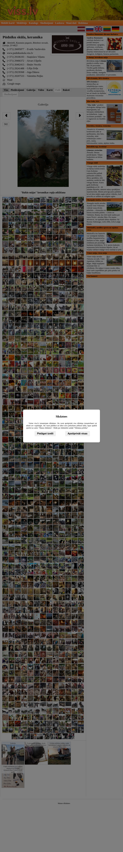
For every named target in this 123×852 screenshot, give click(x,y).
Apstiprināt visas (77, 433)
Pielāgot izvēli (45, 433)
